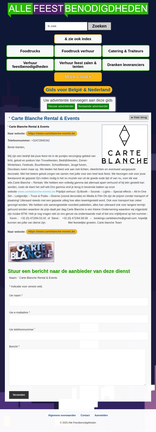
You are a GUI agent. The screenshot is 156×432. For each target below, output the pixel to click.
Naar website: (16, 133)
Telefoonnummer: (19, 140)
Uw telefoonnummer (22, 329)
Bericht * (14, 346)
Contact (85, 415)
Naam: (13, 277)
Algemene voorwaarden (62, 415)
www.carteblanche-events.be (36, 191)
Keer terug (140, 117)
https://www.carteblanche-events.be (51, 133)
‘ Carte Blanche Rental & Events (28, 126)
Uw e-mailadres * (19, 312)
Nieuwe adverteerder (61, 106)
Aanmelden (101, 415)
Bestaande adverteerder (93, 106)
